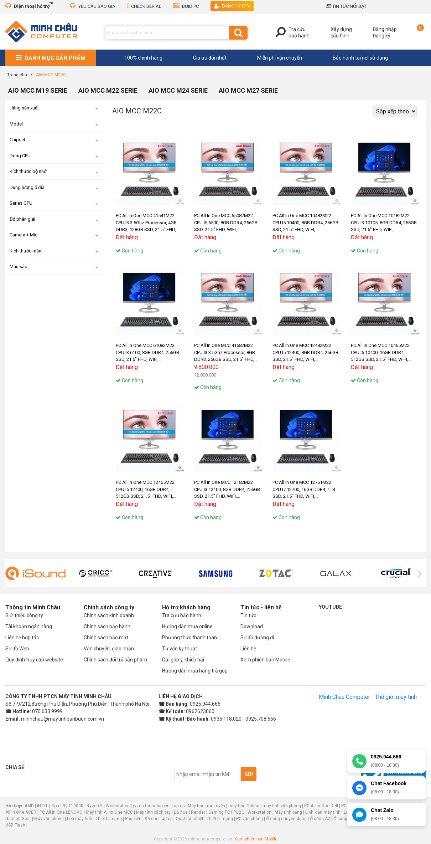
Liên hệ (248, 648)
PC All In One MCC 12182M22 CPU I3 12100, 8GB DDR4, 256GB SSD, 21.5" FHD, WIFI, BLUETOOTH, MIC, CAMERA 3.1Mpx (227, 490)
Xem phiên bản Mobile (265, 660)
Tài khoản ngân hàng (28, 626)
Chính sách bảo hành (107, 626)
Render (198, 812)
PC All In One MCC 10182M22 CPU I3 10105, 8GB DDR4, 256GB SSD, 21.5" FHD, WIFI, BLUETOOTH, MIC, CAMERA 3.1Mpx (384, 223)
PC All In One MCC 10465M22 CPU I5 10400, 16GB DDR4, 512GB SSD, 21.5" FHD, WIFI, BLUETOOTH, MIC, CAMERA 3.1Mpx (380, 353)
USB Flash (15, 825)
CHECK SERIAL (144, 6)
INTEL (42, 805)
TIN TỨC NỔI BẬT (346, 6)
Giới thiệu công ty (24, 615)
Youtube (330, 607)
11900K (75, 805)
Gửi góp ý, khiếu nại (183, 660)
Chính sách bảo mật (106, 637)
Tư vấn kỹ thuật (179, 648)
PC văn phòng (249, 818)
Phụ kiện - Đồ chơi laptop (148, 818)
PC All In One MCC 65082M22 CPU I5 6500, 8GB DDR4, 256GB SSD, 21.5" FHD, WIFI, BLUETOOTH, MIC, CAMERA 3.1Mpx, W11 (226, 223)
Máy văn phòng (49, 818)
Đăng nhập (385, 29)
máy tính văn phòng (282, 805)
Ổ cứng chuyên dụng (286, 818)
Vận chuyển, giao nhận (109, 648)
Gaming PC (219, 812)
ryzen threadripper (150, 805)
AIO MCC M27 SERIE (248, 90)
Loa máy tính (79, 818)
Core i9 (58, 805)
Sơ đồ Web (17, 648)
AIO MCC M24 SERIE (178, 90)
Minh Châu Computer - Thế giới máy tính (368, 697)
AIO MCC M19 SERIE (37, 90)
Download (251, 626)
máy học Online (243, 805)
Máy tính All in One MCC (109, 812)
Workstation (118, 805)
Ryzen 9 (95, 805)
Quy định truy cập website (34, 660)
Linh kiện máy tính (323, 812)
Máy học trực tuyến (206, 805)
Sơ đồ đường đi (257, 637)
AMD (29, 805)
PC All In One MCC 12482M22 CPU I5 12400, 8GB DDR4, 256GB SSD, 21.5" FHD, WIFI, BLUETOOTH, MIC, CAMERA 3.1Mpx (305, 353)
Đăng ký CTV (232, 6)
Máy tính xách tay (153, 812)
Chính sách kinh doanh (109, 615)
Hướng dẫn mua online (187, 626)
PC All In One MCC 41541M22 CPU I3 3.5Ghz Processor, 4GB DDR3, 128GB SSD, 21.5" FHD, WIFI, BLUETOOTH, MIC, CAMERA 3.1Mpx (149, 223)
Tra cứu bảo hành (181, 615)
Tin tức (248, 615)
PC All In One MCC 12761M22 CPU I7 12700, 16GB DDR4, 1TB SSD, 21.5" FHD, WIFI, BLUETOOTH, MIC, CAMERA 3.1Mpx (303, 490)
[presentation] (11, 574)
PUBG (238, 812)
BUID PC (186, 6)
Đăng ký (381, 36)
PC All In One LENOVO (61, 812)
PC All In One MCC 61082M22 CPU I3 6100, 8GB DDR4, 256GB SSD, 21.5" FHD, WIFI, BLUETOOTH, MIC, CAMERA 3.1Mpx (147, 353)
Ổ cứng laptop (346, 818)
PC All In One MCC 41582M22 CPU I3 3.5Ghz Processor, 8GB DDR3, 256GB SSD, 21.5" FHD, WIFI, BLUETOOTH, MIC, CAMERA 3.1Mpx (227, 353)
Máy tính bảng (288, 812)
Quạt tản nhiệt (189, 818)
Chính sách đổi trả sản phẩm (115, 660)
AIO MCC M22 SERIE (107, 90)
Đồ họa (181, 812)
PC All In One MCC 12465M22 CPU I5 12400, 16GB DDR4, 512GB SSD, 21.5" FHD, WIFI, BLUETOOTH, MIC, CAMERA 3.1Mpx (145, 490)
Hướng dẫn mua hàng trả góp (195, 671)
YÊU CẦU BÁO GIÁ (92, 6)
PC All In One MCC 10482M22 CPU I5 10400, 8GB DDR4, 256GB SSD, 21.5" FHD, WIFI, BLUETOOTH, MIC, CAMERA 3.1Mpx (305, 223)
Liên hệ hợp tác (22, 637)
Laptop (178, 805)
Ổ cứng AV (320, 818)
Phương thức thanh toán (189, 637)
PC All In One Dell (321, 805)
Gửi (248, 774)
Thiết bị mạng (108, 818)
